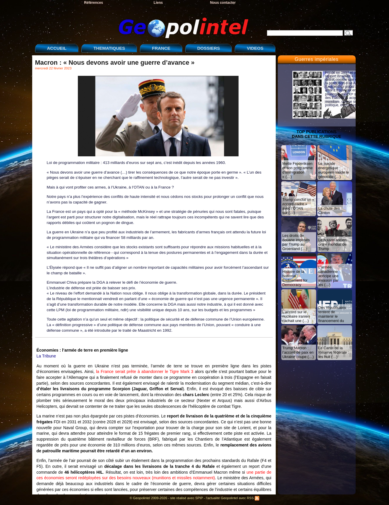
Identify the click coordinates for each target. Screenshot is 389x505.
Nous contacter (223, 3)
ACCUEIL (57, 48)
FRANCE (161, 48)
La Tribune (46, 356)
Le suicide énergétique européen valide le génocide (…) (333, 170)
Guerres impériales (317, 59)
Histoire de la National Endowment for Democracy (295, 278)
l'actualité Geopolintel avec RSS (232, 498)
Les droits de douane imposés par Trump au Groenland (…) (296, 242)
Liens (158, 3)
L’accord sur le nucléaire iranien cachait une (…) (296, 316)
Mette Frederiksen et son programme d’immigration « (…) (297, 170)
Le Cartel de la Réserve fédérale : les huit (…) (333, 352)
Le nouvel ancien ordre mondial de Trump (332, 244)
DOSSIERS (208, 48)
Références (93, 3)
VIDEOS (255, 48)
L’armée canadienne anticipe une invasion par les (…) (328, 276)
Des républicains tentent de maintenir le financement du (332, 314)
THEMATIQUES (109, 48)
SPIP (199, 498)
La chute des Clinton (329, 210)
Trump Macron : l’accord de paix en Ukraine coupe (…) (298, 352)
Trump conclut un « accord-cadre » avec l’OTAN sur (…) (298, 206)
